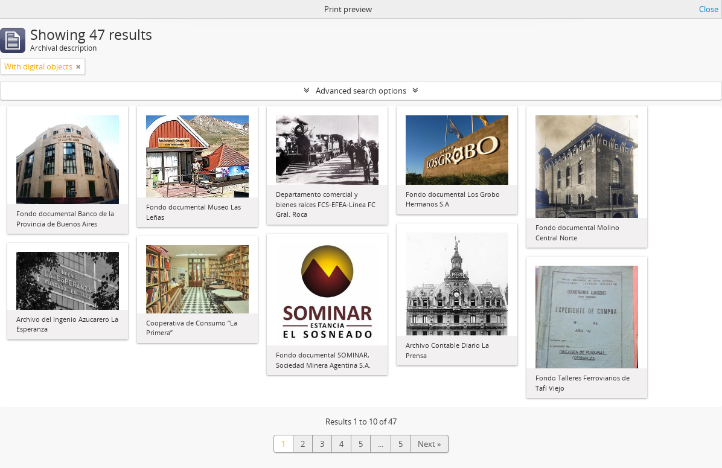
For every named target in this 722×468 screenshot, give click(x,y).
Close (708, 9)
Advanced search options (361, 90)
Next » (429, 443)
